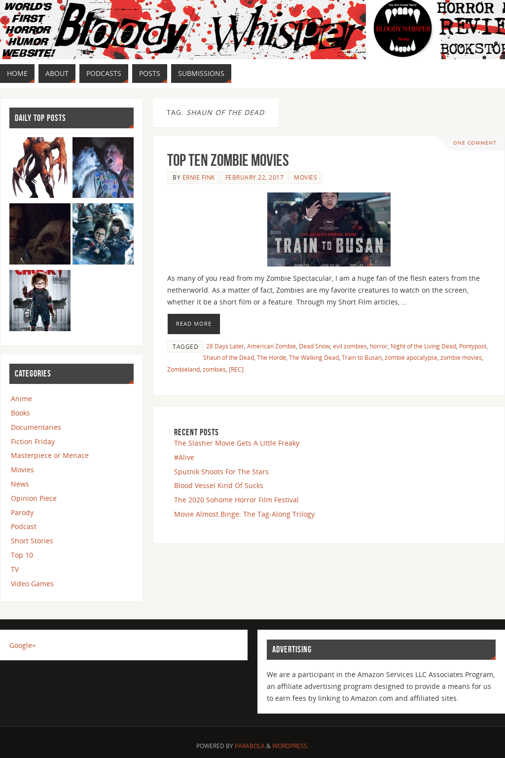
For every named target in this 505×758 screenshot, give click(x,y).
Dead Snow (314, 346)
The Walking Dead (314, 357)
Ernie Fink (198, 177)
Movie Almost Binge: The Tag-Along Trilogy (244, 514)
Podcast (23, 526)
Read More (194, 323)
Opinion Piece (34, 498)
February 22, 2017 (254, 177)
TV (15, 569)
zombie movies (461, 357)
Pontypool (472, 346)
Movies (305, 177)
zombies (214, 369)
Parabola (250, 746)
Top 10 (22, 555)
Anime (21, 398)
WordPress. (290, 746)
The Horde (271, 357)
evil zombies (350, 346)
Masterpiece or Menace (50, 455)
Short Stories (32, 540)
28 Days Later (225, 346)
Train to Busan (362, 357)
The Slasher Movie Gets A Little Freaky (236, 443)
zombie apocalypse (411, 357)
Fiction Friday (33, 441)
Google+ (22, 645)
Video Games (32, 583)
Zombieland (183, 369)
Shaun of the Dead (228, 357)
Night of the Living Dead (423, 346)
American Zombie (271, 346)
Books (20, 412)
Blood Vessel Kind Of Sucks (218, 485)
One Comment (475, 143)
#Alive (184, 457)
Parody (22, 512)
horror (379, 346)
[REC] (236, 369)
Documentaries (36, 427)
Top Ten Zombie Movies (228, 160)
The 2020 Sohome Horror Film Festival (236, 499)
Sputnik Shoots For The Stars (221, 471)
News (20, 484)
